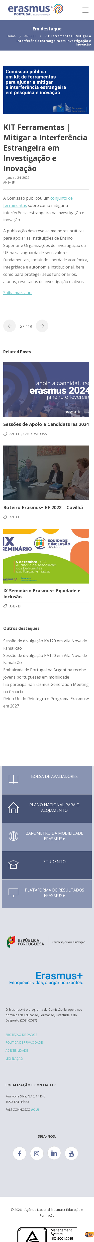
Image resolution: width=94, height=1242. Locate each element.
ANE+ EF (30, 36)
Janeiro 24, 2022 (18, 177)
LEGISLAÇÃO (14, 1058)
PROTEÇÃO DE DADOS (21, 1035)
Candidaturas (35, 433)
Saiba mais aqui (17, 292)
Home (11, 36)
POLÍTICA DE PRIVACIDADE (24, 1042)
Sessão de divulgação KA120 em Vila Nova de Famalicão (45, 644)
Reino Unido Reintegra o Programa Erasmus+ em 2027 (46, 702)
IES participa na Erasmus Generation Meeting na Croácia (46, 688)
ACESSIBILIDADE (17, 1050)
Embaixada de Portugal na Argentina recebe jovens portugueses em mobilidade (44, 673)
